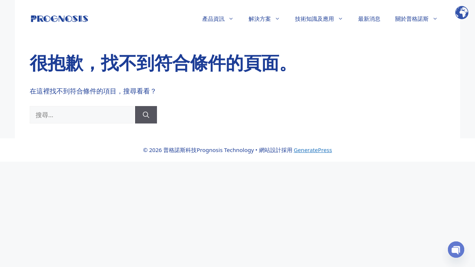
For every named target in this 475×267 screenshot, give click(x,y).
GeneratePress (313, 150)
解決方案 (268, 18)
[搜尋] (146, 115)
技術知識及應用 (323, 18)
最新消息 (369, 18)
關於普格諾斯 (420, 18)
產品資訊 (221, 18)
